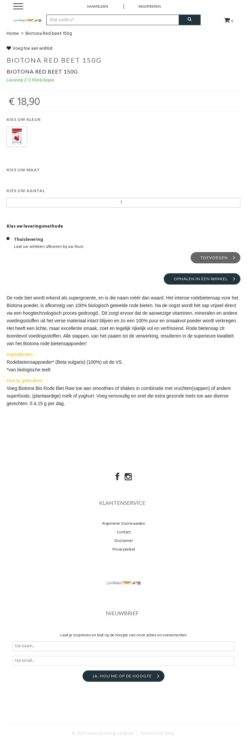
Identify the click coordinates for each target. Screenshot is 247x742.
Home (13, 33)
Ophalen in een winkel (201, 278)
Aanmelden (97, 6)
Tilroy (169, 733)
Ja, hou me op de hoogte (122, 675)
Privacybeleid (123, 549)
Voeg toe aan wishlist (29, 48)
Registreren (150, 6)
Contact (124, 532)
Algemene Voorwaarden (123, 523)
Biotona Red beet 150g (49, 33)
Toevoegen (214, 257)
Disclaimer (123, 541)
